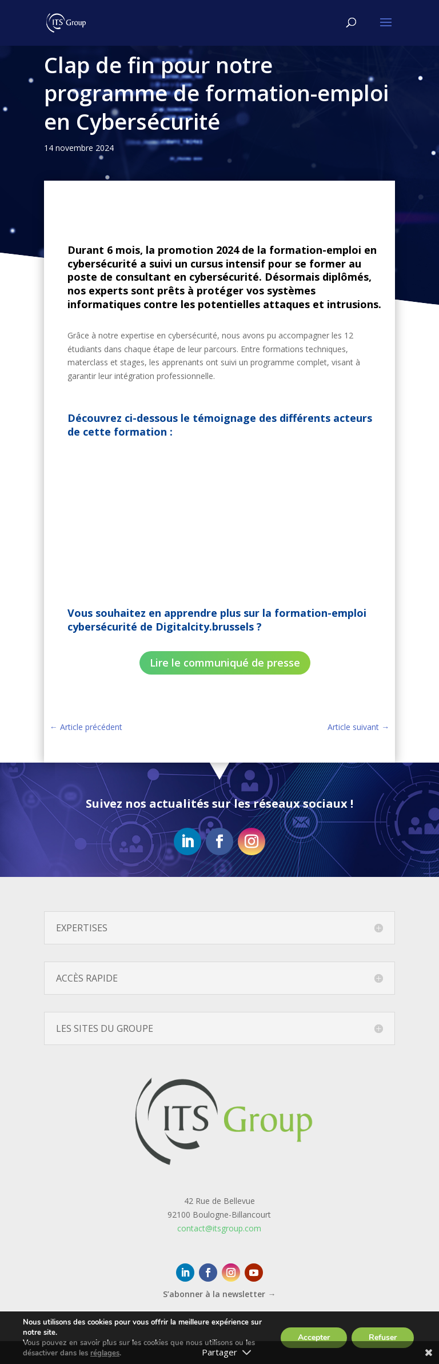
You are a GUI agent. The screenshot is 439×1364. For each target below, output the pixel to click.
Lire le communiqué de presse (225, 662)
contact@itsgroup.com (219, 1228)
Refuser (383, 1337)
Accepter (314, 1337)
